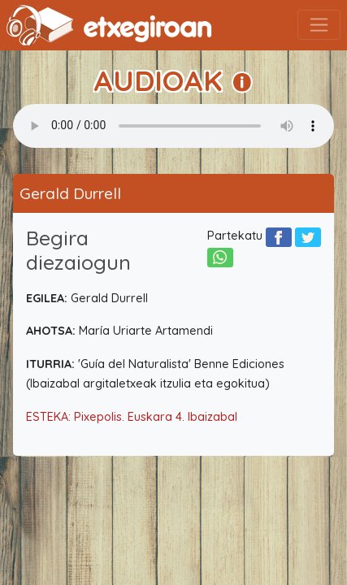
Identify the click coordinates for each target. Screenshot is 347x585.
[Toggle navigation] (318, 25)
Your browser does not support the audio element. (173, 126)
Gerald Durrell (70, 193)
